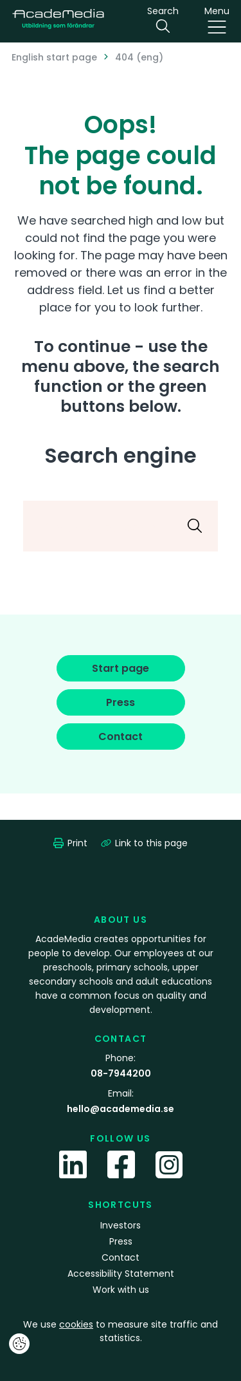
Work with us (121, 1289)
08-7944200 (121, 1073)
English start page (54, 57)
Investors (120, 1225)
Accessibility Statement (120, 1273)
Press (120, 1241)
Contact (120, 1257)
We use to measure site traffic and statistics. (120, 1331)
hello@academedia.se (120, 1108)
